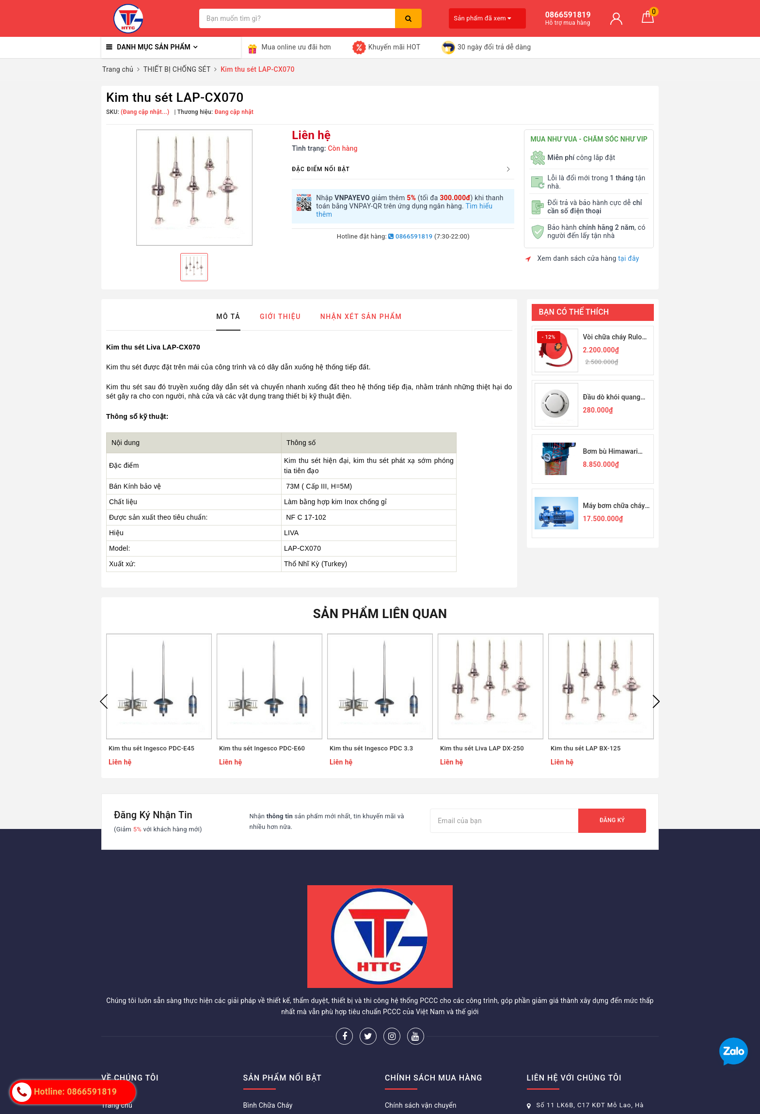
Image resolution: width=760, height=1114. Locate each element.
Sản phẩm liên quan (380, 613)
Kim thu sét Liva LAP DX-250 (482, 748)
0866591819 (410, 236)
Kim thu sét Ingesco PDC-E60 (262, 748)
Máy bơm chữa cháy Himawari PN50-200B (616, 506)
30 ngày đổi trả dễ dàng (486, 47)
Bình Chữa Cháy (268, 1105)
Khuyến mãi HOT (386, 47)
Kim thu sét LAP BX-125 (586, 748)
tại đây (628, 258)
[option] (194, 187)
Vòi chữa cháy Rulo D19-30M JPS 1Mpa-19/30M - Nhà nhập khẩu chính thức (615, 337)
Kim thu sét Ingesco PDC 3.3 (371, 748)
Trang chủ (116, 1105)
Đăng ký (612, 820)
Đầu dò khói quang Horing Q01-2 (612, 397)
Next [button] (656, 701)
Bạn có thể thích (574, 312)
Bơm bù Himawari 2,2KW (610, 452)
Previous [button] (103, 701)
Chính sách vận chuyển (421, 1105)
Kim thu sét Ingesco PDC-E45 (151, 748)
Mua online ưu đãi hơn (289, 47)
